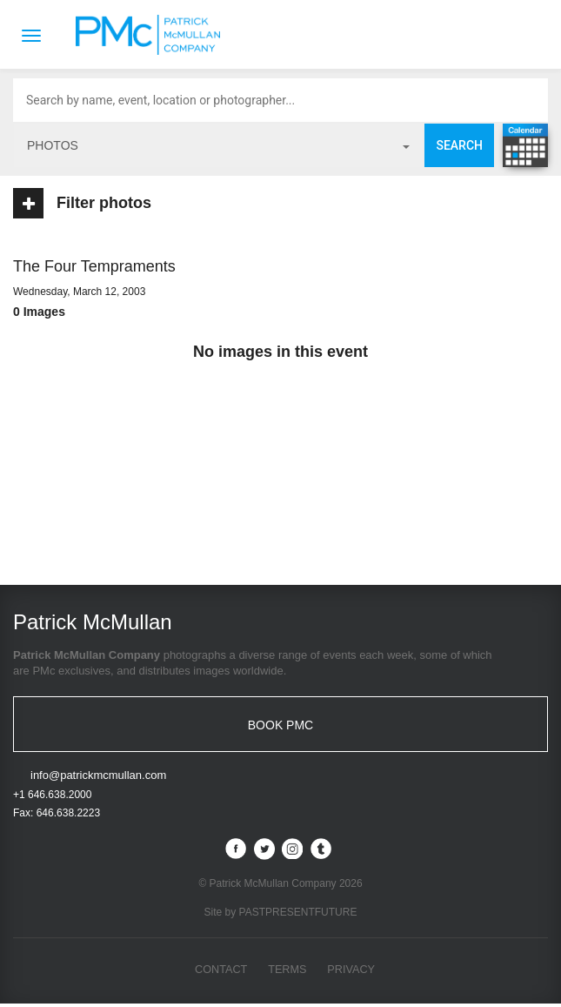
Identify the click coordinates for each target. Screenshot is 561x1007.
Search (459, 145)
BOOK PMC (280, 725)
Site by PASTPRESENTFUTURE (280, 915)
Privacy (352, 971)
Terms (288, 971)
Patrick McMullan (153, 35)
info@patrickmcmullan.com (98, 778)
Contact (220, 971)
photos (218, 145)
